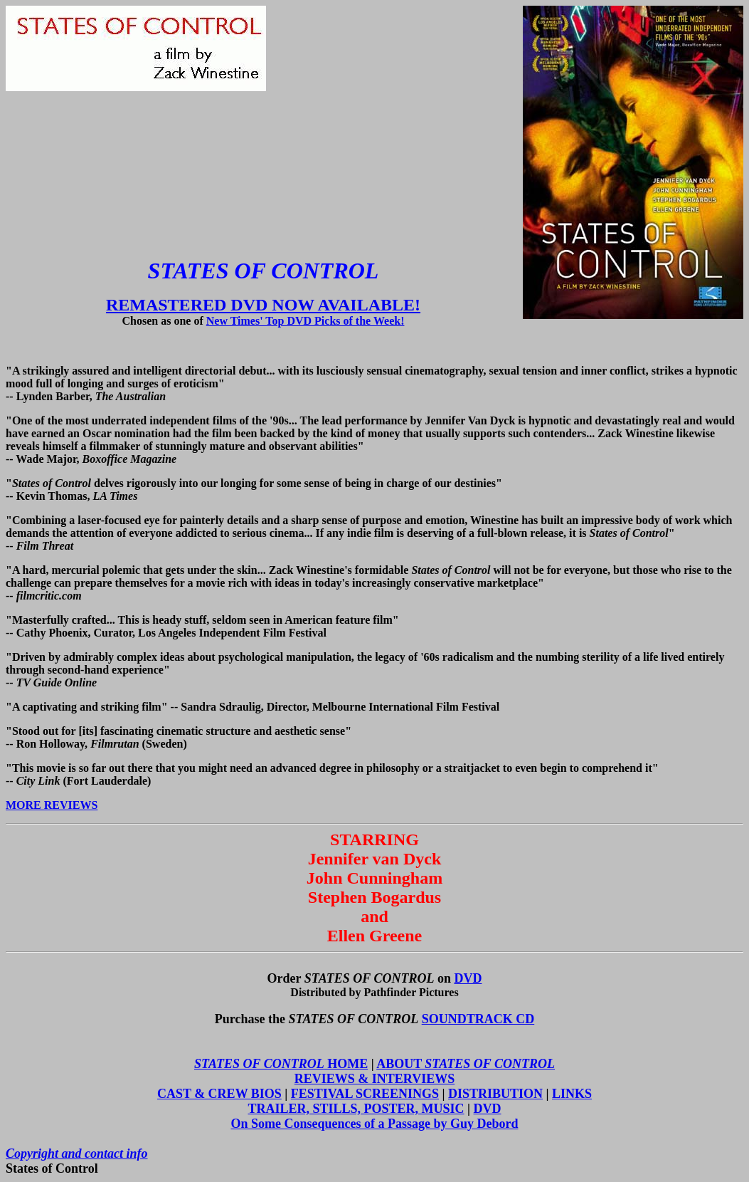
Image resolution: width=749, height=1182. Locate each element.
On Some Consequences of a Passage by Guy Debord (374, 1123)
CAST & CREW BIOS (219, 1094)
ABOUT (465, 1064)
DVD (468, 978)
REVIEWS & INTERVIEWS (374, 1079)
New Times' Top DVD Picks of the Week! (305, 321)
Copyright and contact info (77, 1153)
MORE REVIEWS (51, 805)
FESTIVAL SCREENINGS (365, 1094)
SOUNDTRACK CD (478, 1019)
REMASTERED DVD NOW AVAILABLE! (263, 305)
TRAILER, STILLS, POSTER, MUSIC (356, 1109)
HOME (281, 1064)
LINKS (572, 1094)
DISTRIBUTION (495, 1094)
